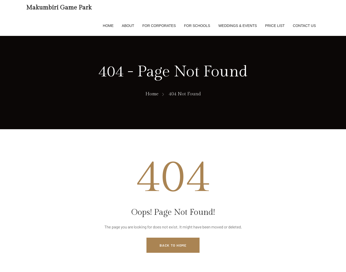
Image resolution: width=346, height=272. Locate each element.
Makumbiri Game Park (59, 7)
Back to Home (173, 245)
